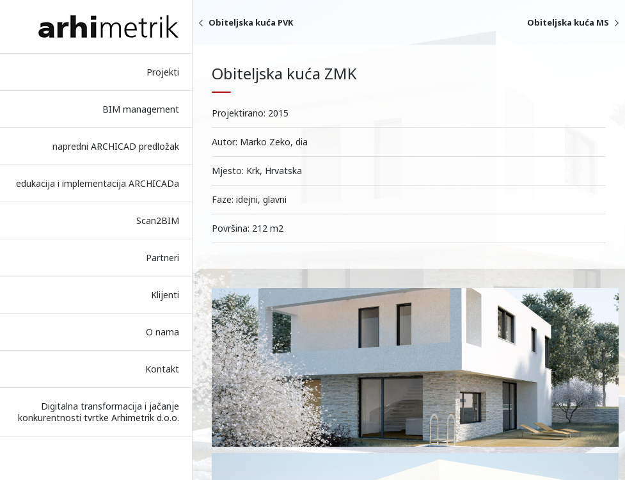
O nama (162, 332)
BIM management (140, 109)
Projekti (162, 72)
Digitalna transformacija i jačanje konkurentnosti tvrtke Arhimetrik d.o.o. (98, 412)
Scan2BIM (157, 220)
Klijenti (165, 295)
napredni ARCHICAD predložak (115, 146)
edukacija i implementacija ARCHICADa (97, 183)
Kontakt (162, 369)
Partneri (162, 258)
